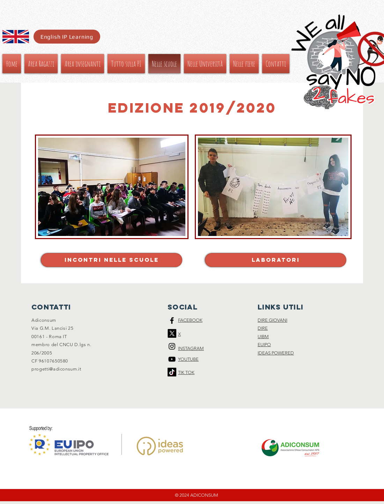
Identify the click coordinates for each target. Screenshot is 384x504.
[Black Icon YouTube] (172, 359)
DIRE (263, 328)
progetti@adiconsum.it (56, 369)
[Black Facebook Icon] (172, 320)
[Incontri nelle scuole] (111, 260)
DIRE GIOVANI (272, 320)
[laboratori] (275, 260)
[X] (172, 333)
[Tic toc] (172, 372)
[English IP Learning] (67, 37)
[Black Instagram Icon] (172, 346)
